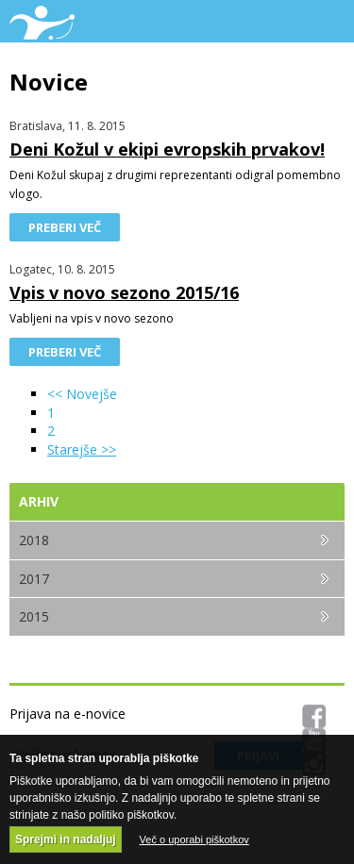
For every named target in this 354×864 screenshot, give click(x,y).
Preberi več (64, 227)
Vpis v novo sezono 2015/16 (124, 292)
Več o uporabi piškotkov (194, 839)
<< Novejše (82, 394)
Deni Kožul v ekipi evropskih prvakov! (167, 149)
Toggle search (281, 21)
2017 (34, 579)
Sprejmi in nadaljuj (65, 839)
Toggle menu (323, 21)
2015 (34, 616)
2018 (34, 540)
